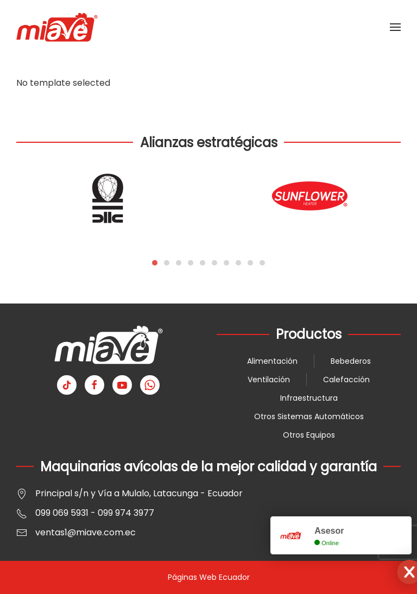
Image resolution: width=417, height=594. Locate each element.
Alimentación (272, 361)
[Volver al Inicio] (57, 27)
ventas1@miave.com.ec (85, 532)
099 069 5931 (62, 513)
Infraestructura (309, 398)
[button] (395, 27)
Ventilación (269, 379)
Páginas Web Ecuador (209, 577)
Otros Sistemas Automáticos (309, 416)
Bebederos (351, 361)
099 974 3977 (126, 513)
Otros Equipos (309, 434)
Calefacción (346, 379)
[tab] (154, 263)
